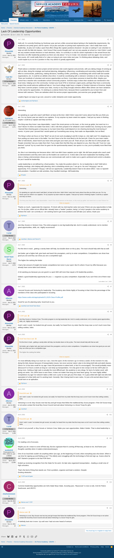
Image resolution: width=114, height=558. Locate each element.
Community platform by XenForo (57, 551)
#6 (111, 245)
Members (46, 20)
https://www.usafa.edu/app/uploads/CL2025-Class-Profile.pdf (40, 297)
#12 (110, 438)
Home (5, 20)
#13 (110, 482)
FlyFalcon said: (24, 185)
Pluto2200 (6, 35)
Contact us (69, 547)
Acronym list (78, 20)
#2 (111, 65)
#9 (111, 334)
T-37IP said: (23, 316)
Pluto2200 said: (24, 393)
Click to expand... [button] (64, 203)
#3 (111, 106)
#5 (111, 221)
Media (36, 20)
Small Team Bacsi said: (26, 339)
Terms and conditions (82, 547)
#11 (110, 414)
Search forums (14, 24)
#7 (111, 286)
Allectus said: (23, 512)
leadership (27, 35)
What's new (24, 20)
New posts (4, 24)
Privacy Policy (59, 554)
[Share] (108, 39)
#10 (110, 389)
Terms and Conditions (72, 554)
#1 (111, 39)
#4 (111, 181)
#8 (111, 311)
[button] (30, 20)
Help (102, 547)
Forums (14, 20)
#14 (110, 508)
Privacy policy (94, 547)
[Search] (108, 20)
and (29, 101)
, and (31, 239)
